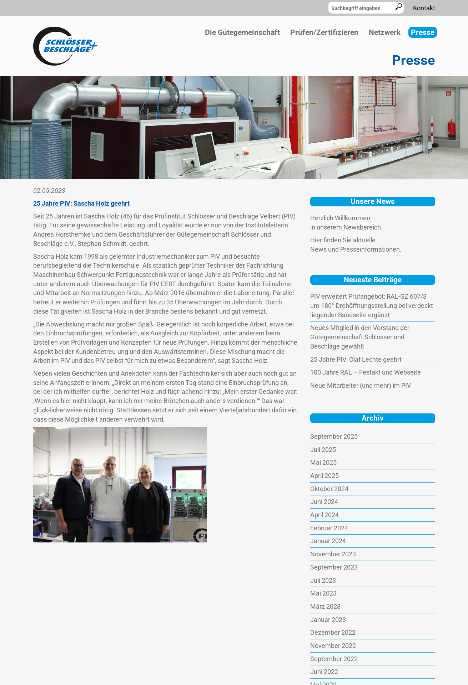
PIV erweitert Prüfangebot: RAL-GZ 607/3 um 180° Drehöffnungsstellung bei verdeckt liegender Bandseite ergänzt (371, 305)
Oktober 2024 (329, 489)
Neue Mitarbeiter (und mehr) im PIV (360, 385)
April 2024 (324, 515)
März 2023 (325, 606)
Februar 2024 (329, 528)
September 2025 (334, 436)
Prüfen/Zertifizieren (324, 32)
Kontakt (424, 8)
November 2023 (333, 554)
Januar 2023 (328, 619)
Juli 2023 (323, 580)
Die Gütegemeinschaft (242, 32)
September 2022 (334, 659)
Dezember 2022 (333, 632)
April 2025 (324, 475)
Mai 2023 (323, 593)
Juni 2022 (324, 671)
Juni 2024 (324, 501)
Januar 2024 (328, 541)
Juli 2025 (323, 449)
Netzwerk (385, 32)
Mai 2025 (323, 462)
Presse (422, 32)
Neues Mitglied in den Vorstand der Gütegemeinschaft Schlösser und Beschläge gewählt (359, 337)
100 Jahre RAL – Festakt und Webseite (365, 372)
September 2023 (334, 567)
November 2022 (333, 645)
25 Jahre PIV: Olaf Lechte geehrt (356, 359)
